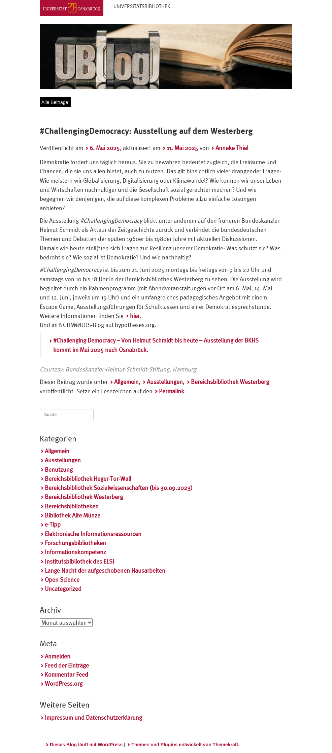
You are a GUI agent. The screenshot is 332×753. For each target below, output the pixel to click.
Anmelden (57, 656)
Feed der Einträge (67, 665)
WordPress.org (63, 683)
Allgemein (126, 381)
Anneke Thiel (231, 147)
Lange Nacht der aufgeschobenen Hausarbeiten (105, 570)
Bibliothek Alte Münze (72, 515)
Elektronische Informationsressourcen (93, 533)
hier (135, 315)
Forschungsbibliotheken (75, 542)
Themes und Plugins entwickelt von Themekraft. (185, 744)
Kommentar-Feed (66, 674)
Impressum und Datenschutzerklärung (93, 717)
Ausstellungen (165, 381)
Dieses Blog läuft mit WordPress (86, 744)
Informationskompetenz (75, 551)
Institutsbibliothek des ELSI (79, 561)
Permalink (171, 391)
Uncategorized (63, 588)
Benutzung (59, 469)
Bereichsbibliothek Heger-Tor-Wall (88, 478)
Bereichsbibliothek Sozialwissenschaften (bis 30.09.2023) (119, 487)
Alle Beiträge (54, 102)
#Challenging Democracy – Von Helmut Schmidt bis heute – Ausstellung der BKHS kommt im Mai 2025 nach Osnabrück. (156, 345)
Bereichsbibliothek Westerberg (230, 381)
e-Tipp (53, 524)
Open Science (62, 579)
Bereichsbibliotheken (72, 506)
